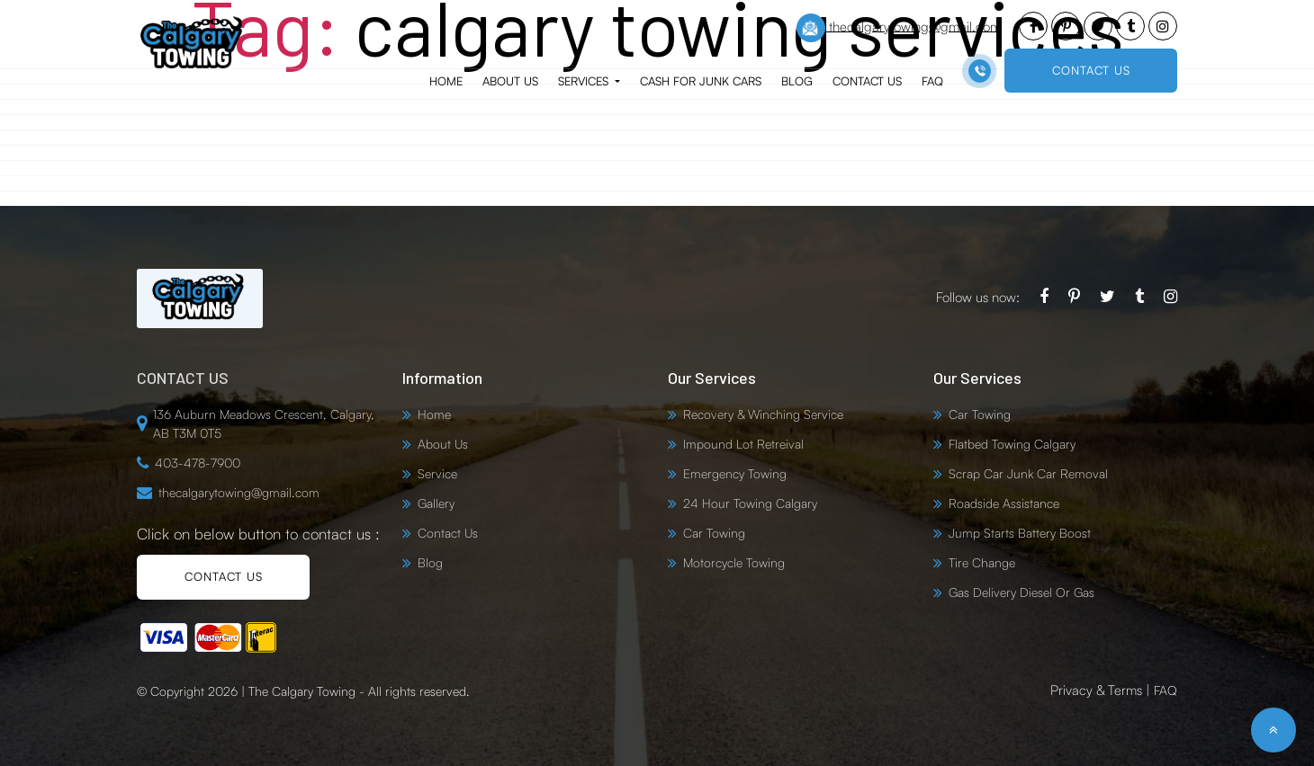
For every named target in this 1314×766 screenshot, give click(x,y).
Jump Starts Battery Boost (1020, 532)
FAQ (932, 81)
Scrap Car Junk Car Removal (1028, 473)
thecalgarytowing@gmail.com (898, 27)
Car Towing (714, 532)
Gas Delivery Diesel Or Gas (1021, 592)
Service (437, 473)
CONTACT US (1091, 70)
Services (585, 81)
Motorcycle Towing (734, 562)
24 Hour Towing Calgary (750, 503)
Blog (797, 81)
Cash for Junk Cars (700, 81)
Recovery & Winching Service (763, 414)
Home (446, 81)
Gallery (436, 503)
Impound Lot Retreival (743, 443)
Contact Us (867, 81)
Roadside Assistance (1004, 503)
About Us (510, 81)
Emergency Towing (735, 473)
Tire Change (982, 562)
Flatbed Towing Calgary (1012, 443)
